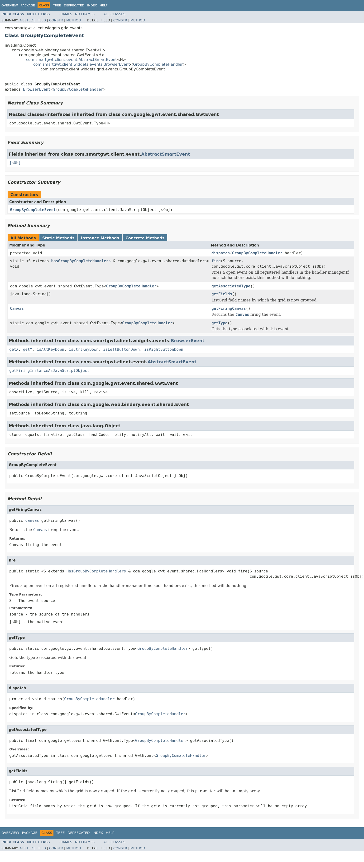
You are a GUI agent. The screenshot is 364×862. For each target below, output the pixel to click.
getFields (221, 294)
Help (104, 5)
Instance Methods (100, 238)
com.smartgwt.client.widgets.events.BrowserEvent (81, 64)
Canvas (17, 308)
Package (28, 5)
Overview (9, 5)
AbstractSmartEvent (165, 154)
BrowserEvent (37, 89)
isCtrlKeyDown (83, 349)
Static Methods (58, 238)
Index (92, 5)
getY (27, 349)
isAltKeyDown (50, 349)
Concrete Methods (144, 238)
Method (73, 20)
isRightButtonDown (163, 349)
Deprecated (74, 5)
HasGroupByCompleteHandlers (80, 261)
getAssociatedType (230, 286)
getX (14, 349)
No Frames (85, 14)
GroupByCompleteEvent (33, 209)
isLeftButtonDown (121, 349)
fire (216, 261)
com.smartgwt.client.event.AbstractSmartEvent (71, 59)
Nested (26, 20)
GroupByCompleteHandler (158, 64)
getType (219, 323)
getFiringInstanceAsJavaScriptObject (49, 370)
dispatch (220, 253)
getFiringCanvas (228, 308)
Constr (56, 20)
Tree (57, 5)
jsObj (15, 163)
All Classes (114, 14)
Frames (65, 14)
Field (41, 20)
